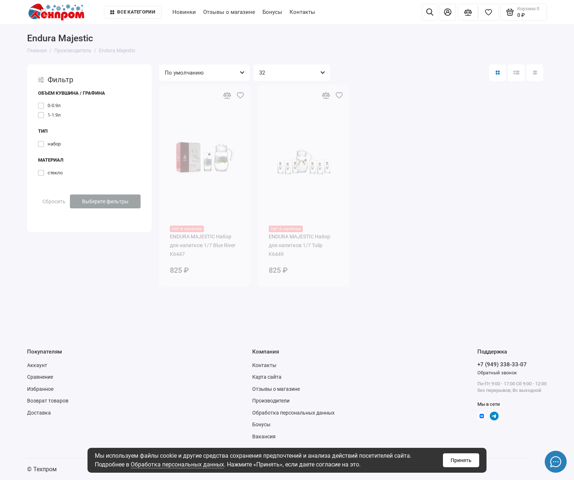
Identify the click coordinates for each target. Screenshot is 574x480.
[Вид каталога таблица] (534, 72)
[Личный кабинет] (448, 12)
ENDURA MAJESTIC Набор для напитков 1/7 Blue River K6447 (202, 245)
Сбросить (54, 201)
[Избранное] (488, 12)
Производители (271, 401)
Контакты (302, 12)
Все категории (132, 12)
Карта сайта (267, 377)
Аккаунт (37, 365)
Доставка (39, 413)
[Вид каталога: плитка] (497, 72)
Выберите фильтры (105, 201)
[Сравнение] (468, 12)
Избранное (40, 389)
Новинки (184, 12)
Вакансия (264, 436)
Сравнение (40, 377)
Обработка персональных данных (177, 464)
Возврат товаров (47, 401)
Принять (461, 460)
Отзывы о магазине (229, 12)
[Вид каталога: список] (516, 72)
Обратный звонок (497, 372)
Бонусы (272, 12)
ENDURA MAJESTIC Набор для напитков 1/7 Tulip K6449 (299, 245)
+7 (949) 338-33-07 (502, 364)
